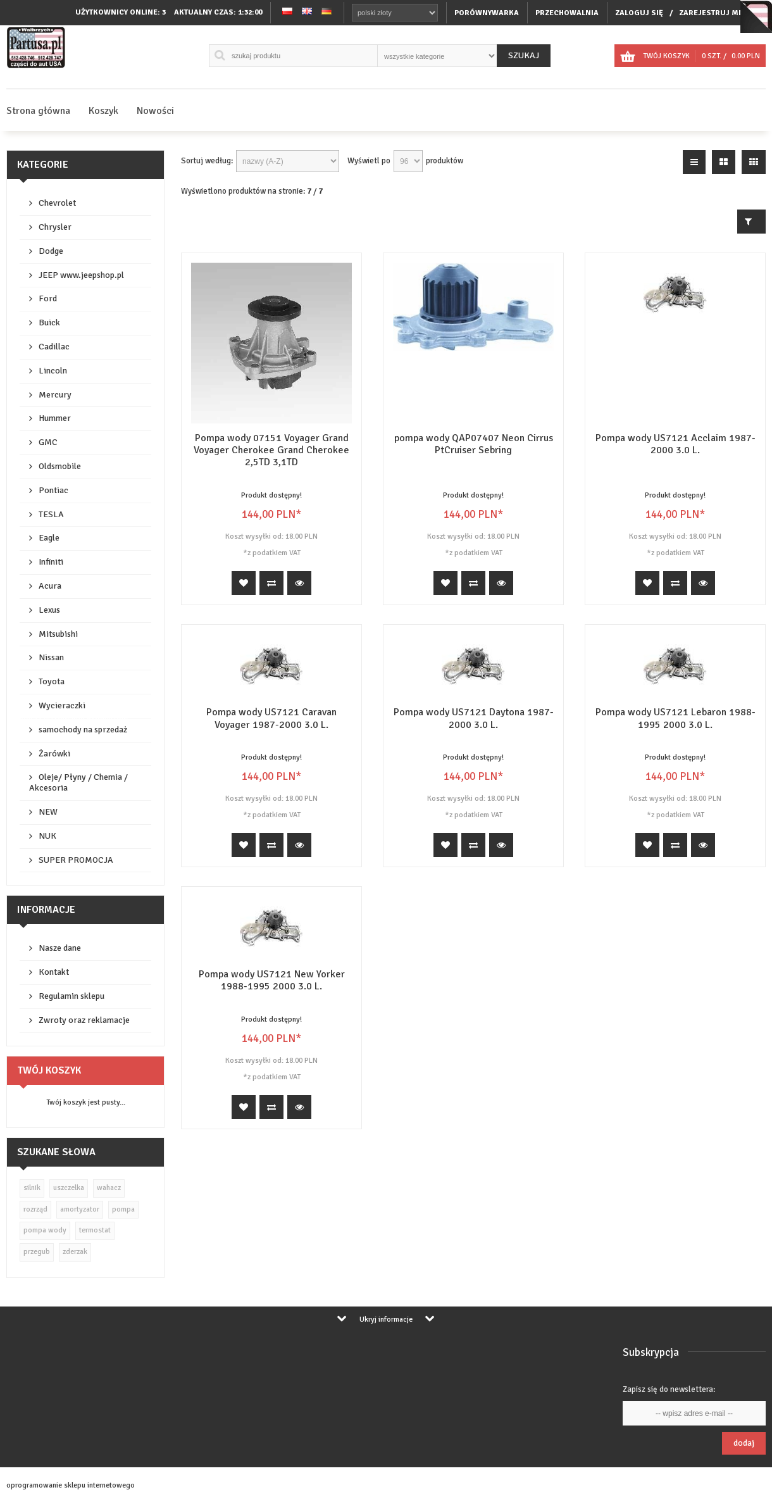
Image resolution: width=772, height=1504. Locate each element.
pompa (123, 1209)
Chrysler (55, 227)
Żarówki (54, 753)
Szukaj (523, 55)
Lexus (49, 610)
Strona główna (38, 110)
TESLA (51, 514)
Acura (50, 585)
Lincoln (53, 370)
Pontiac (53, 490)
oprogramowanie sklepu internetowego (70, 1485)
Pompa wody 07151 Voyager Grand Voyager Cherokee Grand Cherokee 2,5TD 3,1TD (271, 450)
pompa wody (44, 1230)
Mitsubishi (58, 634)
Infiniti (51, 561)
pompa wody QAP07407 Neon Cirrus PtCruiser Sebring (473, 444)
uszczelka (68, 1188)
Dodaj (743, 1443)
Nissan (51, 657)
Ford (48, 298)
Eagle (49, 537)
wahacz (109, 1188)
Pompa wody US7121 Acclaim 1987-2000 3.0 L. (675, 444)
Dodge (51, 251)
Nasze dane (60, 948)
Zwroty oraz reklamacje (84, 1020)
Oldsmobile (60, 466)
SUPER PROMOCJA (76, 860)
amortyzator (79, 1209)
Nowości (155, 110)
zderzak (75, 1251)
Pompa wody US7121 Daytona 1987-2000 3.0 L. (474, 718)
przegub (36, 1251)
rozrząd (35, 1209)
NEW (48, 811)
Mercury (55, 394)
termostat (95, 1230)
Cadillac (54, 346)
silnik (31, 1188)
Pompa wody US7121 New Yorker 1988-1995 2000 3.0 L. (272, 980)
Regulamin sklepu (71, 996)
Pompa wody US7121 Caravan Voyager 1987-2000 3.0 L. (271, 718)
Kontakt (54, 972)
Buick (49, 322)
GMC (48, 442)
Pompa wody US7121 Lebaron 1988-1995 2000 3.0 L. (675, 718)
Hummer (55, 418)
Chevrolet (57, 202)
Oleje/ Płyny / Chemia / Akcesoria (78, 782)
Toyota (52, 681)
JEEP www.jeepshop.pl (81, 275)
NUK (47, 835)
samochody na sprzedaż (83, 729)
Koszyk (103, 110)
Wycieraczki (62, 705)
